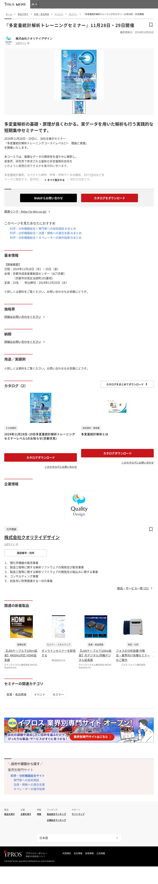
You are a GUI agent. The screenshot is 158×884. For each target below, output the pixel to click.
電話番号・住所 (25, 553)
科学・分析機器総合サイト (28, 775)
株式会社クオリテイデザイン (34, 38)
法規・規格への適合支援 (29, 784)
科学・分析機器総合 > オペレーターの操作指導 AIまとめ (46, 237)
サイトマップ (78, 814)
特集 (39, 814)
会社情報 (78, 853)
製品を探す (9, 814)
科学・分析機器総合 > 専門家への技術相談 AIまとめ (43, 228)
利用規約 (66, 853)
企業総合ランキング (56, 820)
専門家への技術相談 (26, 780)
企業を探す (26, 814)
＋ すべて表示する (54, 180)
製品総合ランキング (56, 814)
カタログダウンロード (40, 457)
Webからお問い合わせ (48, 198)
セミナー (58, 694)
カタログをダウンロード (109, 198)
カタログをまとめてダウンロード (127, 384)
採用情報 (89, 853)
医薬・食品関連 (16, 694)
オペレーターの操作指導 (29, 789)
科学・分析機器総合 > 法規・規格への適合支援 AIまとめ (46, 233)
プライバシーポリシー (36, 853)
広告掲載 (101, 853)
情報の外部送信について (35, 856)
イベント (39, 694)
